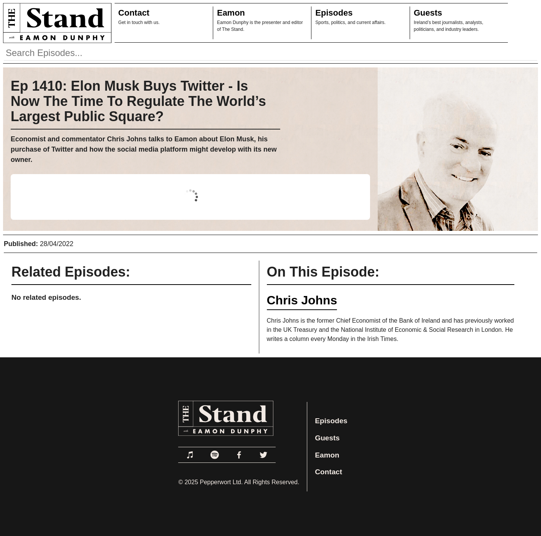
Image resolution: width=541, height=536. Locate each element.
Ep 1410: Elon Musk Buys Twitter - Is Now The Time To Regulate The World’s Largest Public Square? (138, 101)
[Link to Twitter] (263, 454)
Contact (134, 13)
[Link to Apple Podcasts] (190, 454)
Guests (428, 13)
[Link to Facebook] (239, 454)
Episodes (334, 13)
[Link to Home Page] (56, 23)
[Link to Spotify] (214, 454)
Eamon (231, 13)
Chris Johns (302, 300)
